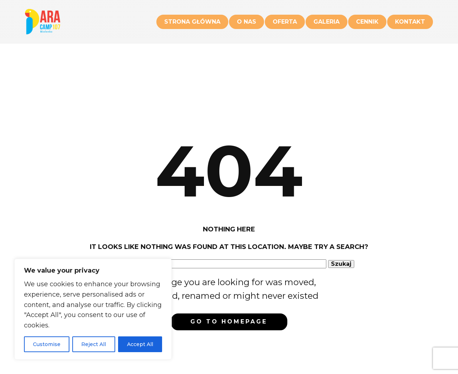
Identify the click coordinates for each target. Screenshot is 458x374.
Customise (46, 344)
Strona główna (192, 21)
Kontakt (410, 21)
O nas (246, 21)
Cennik (367, 21)
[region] (93, 309)
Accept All (140, 344)
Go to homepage (228, 321)
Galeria (326, 21)
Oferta (285, 21)
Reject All (93, 344)
